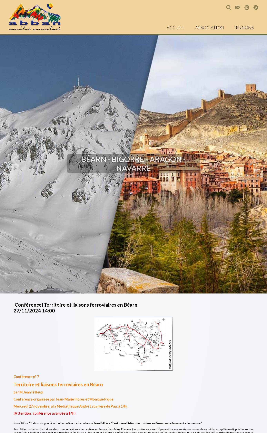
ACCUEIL (176, 27)
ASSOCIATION (209, 27)
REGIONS (244, 27)
